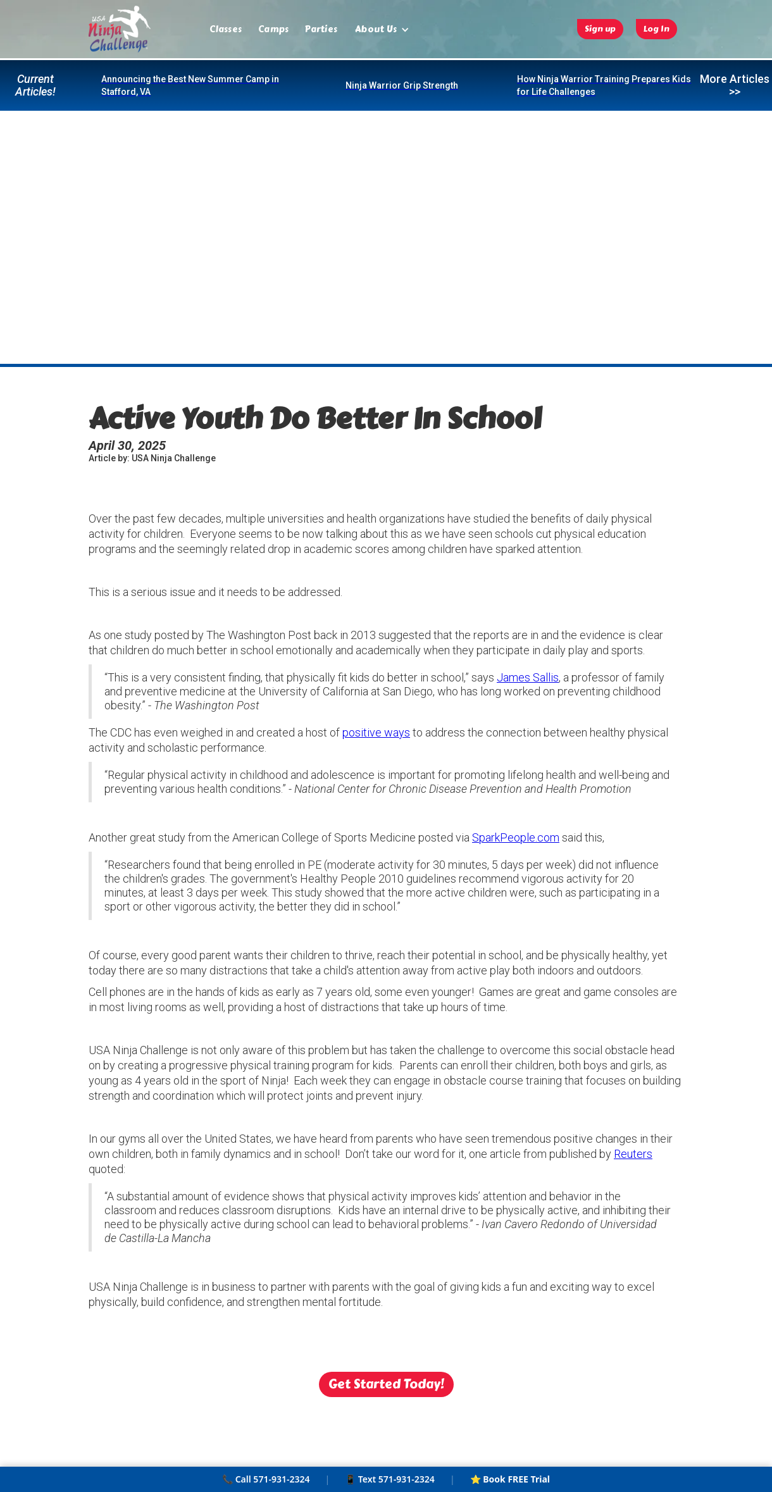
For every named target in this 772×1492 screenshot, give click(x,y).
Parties (321, 29)
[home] (120, 29)
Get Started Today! (386, 1384)
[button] (382, 29)
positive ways (376, 732)
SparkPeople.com (515, 837)
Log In (656, 29)
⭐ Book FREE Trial (510, 1479)
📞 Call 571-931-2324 (265, 1479)
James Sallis (528, 677)
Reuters (633, 1153)
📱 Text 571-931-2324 (390, 1479)
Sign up (600, 29)
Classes (225, 29)
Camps (273, 29)
